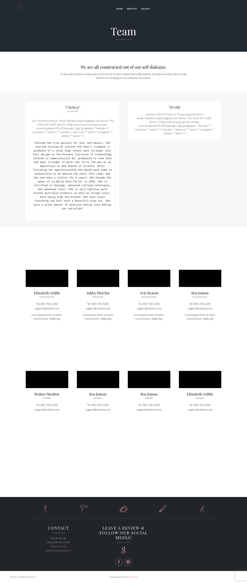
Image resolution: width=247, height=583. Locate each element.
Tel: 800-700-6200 (47, 303)
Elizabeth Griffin (47, 293)
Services (132, 8)
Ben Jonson (200, 293)
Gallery (145, 8)
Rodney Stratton (46, 394)
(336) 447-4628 (58, 546)
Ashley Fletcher (98, 293)
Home (119, 8)
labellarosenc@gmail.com (58, 550)
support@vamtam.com (47, 308)
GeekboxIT (133, 577)
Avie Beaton (149, 293)
